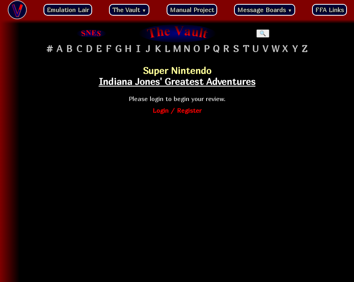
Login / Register (177, 110)
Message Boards (264, 10)
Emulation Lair (68, 10)
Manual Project (192, 10)
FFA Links (329, 10)
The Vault (129, 10)
